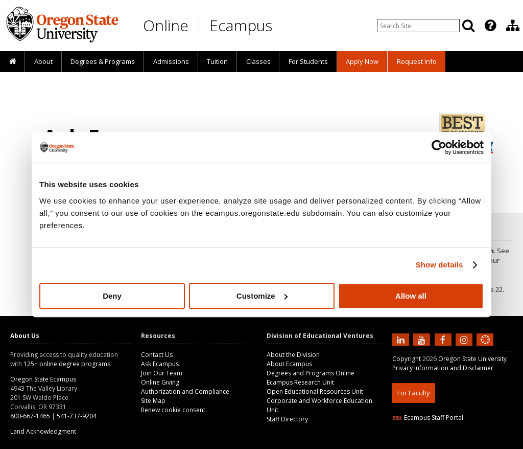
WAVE (494, 442)
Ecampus (240, 25)
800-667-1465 (30, 416)
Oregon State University (472, 358)
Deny (112, 295)
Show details (439, 264)
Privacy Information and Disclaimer (442, 368)
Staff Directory (287, 419)
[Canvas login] (485, 347)
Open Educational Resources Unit (315, 391)
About (43, 61)
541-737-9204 (77, 416)
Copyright (406, 358)
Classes (258, 61)
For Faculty (413, 392)
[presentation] (490, 25)
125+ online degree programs (66, 364)
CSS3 (473, 442)
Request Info (417, 61)
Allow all (410, 295)
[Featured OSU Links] (490, 25)
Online (165, 25)
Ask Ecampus (160, 364)
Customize (262, 295)
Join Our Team (161, 373)
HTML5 (449, 442)
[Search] (468, 25)
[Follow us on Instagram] (465, 339)
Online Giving (160, 382)
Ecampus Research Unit (300, 382)
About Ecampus (289, 364)
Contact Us (157, 354)
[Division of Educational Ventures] (513, 25)
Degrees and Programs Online (310, 373)
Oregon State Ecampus (43, 379)
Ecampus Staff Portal (427, 417)
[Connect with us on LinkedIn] (402, 339)
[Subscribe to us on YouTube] (423, 339)
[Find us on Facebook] (444, 339)
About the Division (293, 354)
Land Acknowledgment (43, 431)
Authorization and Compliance (185, 391)
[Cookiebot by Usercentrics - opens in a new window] (439, 147)
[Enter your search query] (418, 25)
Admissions (171, 61)
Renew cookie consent (173, 410)
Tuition (217, 61)
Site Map (153, 400)
